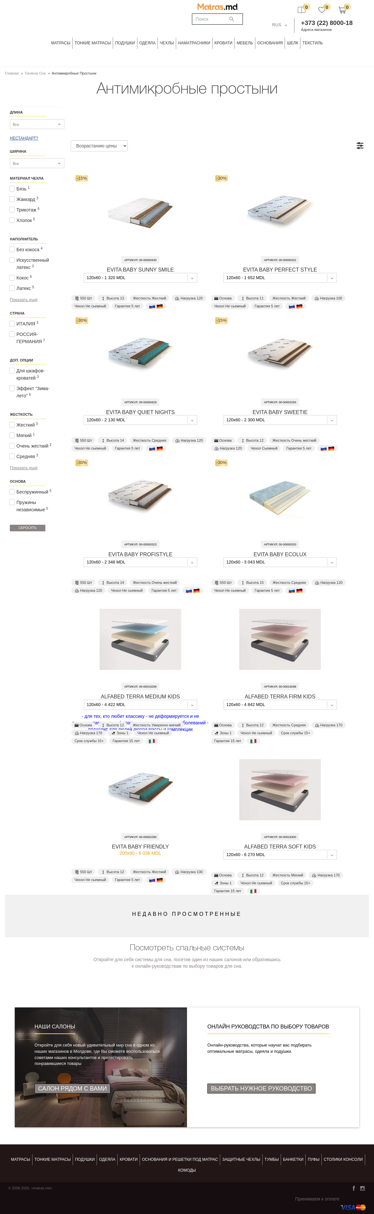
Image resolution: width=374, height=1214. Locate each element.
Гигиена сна (35, 73)
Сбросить (27, 528)
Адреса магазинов (316, 30)
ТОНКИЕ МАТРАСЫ (93, 43)
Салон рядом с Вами (72, 1088)
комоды (187, 1170)
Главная (12, 73)
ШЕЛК (292, 43)
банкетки (293, 1159)
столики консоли (343, 1159)
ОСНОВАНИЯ (270, 43)
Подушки (125, 43)
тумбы (272, 1159)
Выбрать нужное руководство (261, 1088)
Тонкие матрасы (53, 1159)
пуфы (313, 1159)
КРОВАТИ (224, 43)
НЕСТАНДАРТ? (24, 138)
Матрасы (60, 43)
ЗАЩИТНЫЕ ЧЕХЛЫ (241, 1159)
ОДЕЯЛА (147, 43)
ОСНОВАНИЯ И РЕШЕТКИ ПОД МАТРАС (180, 1159)
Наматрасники (194, 43)
